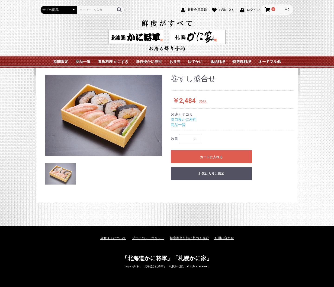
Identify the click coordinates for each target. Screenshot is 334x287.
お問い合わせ (224, 238)
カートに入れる (211, 157)
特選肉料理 (241, 61)
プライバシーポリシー (148, 238)
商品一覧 (83, 61)
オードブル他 (269, 61)
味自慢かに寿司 (149, 61)
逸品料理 (217, 61)
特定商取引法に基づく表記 (189, 238)
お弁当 (174, 61)
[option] (103, 115)
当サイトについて (113, 238)
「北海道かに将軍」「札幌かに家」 (167, 258)
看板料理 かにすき (113, 61)
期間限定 (60, 61)
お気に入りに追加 (211, 174)
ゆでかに (195, 61)
